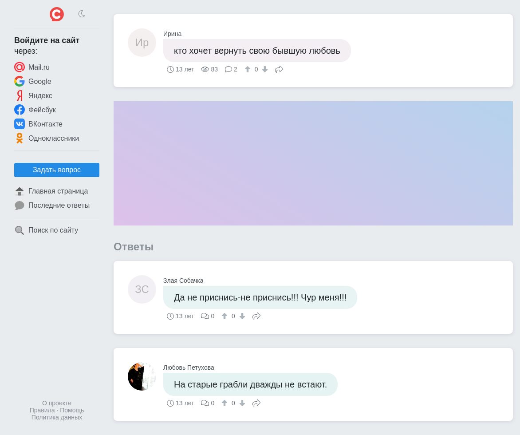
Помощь (72, 410)
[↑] (248, 69)
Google (32, 81)
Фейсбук (35, 109)
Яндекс (33, 95)
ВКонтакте (38, 124)
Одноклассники (46, 138)
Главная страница (51, 191)
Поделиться (279, 68)
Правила (42, 410)
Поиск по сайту (46, 230)
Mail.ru (32, 67)
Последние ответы (52, 205)
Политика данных (57, 417)
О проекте (56, 403)
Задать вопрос (57, 170)
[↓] (264, 69)
